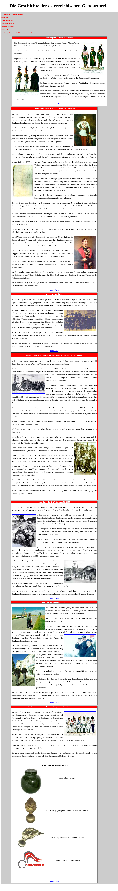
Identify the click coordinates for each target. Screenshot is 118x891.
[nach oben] (59, 104)
